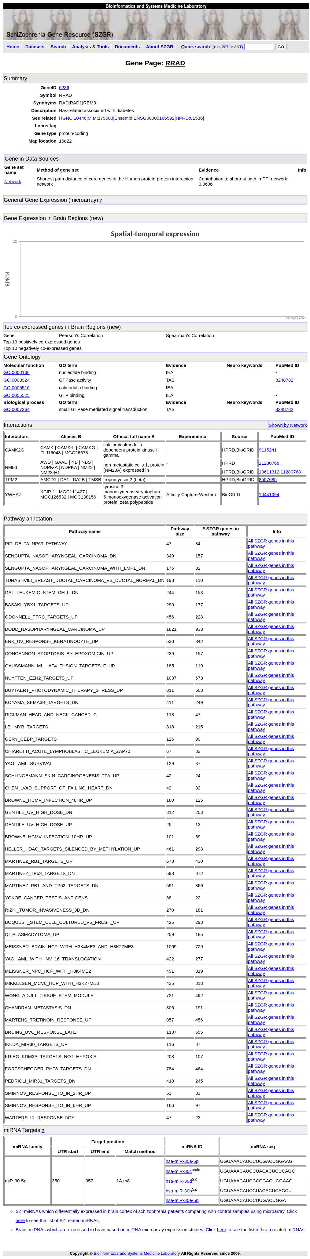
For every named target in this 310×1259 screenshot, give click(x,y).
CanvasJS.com (296, 318)
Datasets (35, 46)
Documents (127, 46)
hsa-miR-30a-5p (182, 1161)
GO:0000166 (16, 372)
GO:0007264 (16, 409)
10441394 (269, 494)
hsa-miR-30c (179, 1171)
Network (12, 181)
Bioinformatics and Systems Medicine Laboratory (137, 1253)
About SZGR (159, 46)
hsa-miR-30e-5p (182, 1200)
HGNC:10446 (73, 118)
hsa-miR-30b (179, 1190)
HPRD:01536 (189, 118)
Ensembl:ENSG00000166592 (144, 118)
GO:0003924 (16, 380)
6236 (64, 87)
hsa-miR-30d (179, 1181)
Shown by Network (288, 425)
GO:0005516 (16, 387)
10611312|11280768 (280, 471)
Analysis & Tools (90, 46)
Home (12, 46)
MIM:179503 (100, 118)
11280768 (269, 463)
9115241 (268, 449)
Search (58, 46)
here (20, 1220)
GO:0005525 (16, 395)
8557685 (268, 479)
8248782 (284, 380)
